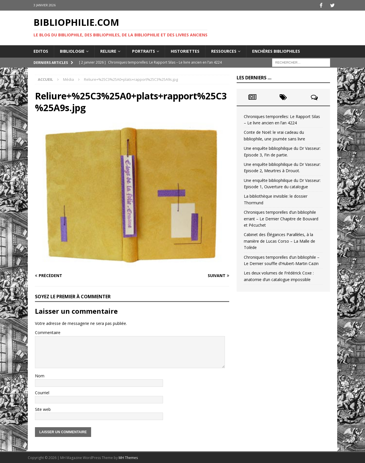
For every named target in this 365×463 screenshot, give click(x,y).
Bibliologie (72, 50)
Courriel (42, 392)
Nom (39, 375)
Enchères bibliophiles (276, 50)
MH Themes (128, 457)
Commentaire (47, 332)
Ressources (223, 50)
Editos (41, 50)
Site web (43, 408)
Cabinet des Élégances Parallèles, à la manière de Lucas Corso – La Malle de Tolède (279, 240)
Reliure (108, 50)
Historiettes (185, 50)
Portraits (143, 50)
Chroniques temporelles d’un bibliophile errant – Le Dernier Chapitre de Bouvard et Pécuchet (281, 218)
